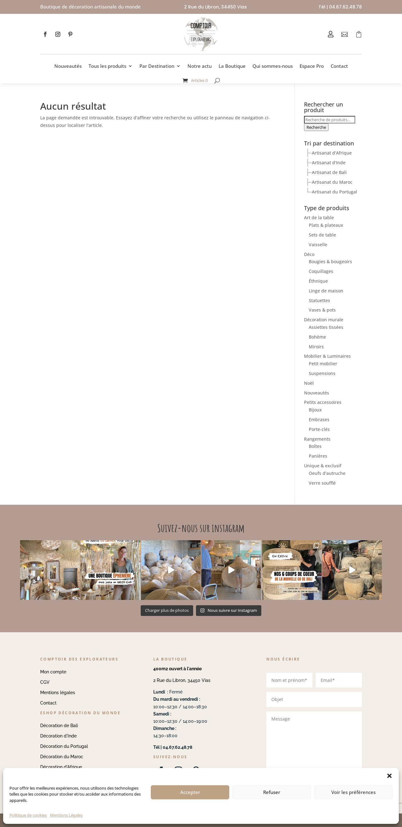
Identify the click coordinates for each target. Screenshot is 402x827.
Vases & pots (322, 310)
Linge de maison (326, 291)
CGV (45, 682)
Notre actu (199, 66)
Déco (309, 254)
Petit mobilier (323, 364)
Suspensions (322, 373)
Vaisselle (318, 245)
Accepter (190, 792)
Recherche (316, 127)
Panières (318, 456)
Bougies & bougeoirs (330, 261)
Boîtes (315, 446)
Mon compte (53, 671)
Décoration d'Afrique (61, 767)
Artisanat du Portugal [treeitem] (334, 192)
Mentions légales (57, 692)
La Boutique (232, 66)
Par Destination (156, 66)
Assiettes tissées (326, 327)
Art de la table (319, 217)
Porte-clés (319, 429)
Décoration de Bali (59, 725)
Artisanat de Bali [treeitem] (329, 172)
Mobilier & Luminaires (327, 356)
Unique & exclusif (322, 466)
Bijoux (315, 410)
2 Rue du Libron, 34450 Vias (181, 680)
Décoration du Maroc (61, 756)
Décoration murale (323, 320)
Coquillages (321, 271)
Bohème (317, 337)
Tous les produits (107, 66)
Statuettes (319, 300)
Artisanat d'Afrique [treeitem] (332, 153)
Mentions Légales (66, 815)
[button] (389, 776)
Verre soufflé (322, 483)
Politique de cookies (28, 815)
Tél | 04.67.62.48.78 (340, 7)
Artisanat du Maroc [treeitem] (332, 182)
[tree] (333, 172)
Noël (309, 383)
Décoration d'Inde (58, 735)
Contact (339, 66)
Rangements (317, 439)
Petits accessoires (322, 402)
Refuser (271, 792)
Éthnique (318, 281)
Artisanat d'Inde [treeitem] (328, 163)
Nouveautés (68, 66)
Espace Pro (312, 66)
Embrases (319, 419)
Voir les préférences (353, 792)
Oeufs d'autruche (327, 473)
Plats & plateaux (326, 225)
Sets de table (322, 235)
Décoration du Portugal (64, 746)
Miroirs (316, 347)
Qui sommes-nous (273, 66)
